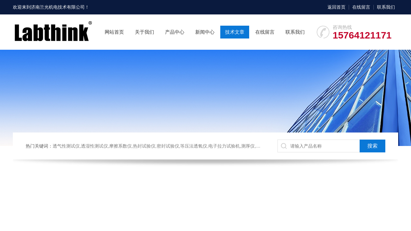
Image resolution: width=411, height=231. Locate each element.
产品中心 (174, 32)
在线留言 (361, 7)
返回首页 (336, 7)
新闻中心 (204, 32)
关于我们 (144, 32)
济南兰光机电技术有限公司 (58, 7)
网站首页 (114, 32)
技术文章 (234, 32)
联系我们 (386, 7)
